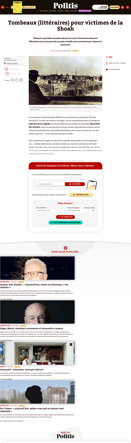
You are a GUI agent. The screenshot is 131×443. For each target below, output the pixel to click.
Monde (3, 417)
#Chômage (33, 413)
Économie (10, 408)
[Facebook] (108, 428)
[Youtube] (119, 428)
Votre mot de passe (73, 207)
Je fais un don (19, 408)
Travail (9, 406)
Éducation (10, 410)
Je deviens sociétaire (21, 410)
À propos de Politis (20, 417)
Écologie (52, 11)
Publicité (67, 437)
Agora (2, 406)
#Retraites (33, 411)
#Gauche (32, 410)
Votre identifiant (41, 207)
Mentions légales (13, 437)
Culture (73, 11)
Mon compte (19, 419)
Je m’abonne (18, 411)
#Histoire (117, 69)
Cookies (74, 437)
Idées (67, 11)
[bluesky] (113, 428)
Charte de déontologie (27, 437)
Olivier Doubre (54, 50)
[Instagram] (125, 428)
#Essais (111, 69)
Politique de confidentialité (53, 437)
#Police (32, 408)
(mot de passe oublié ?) (89, 207)
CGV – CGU (40, 437)
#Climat (32, 406)
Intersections (85, 11)
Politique (43, 11)
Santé (9, 411)
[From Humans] (110, 432)
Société (60, 11)
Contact (3, 437)
